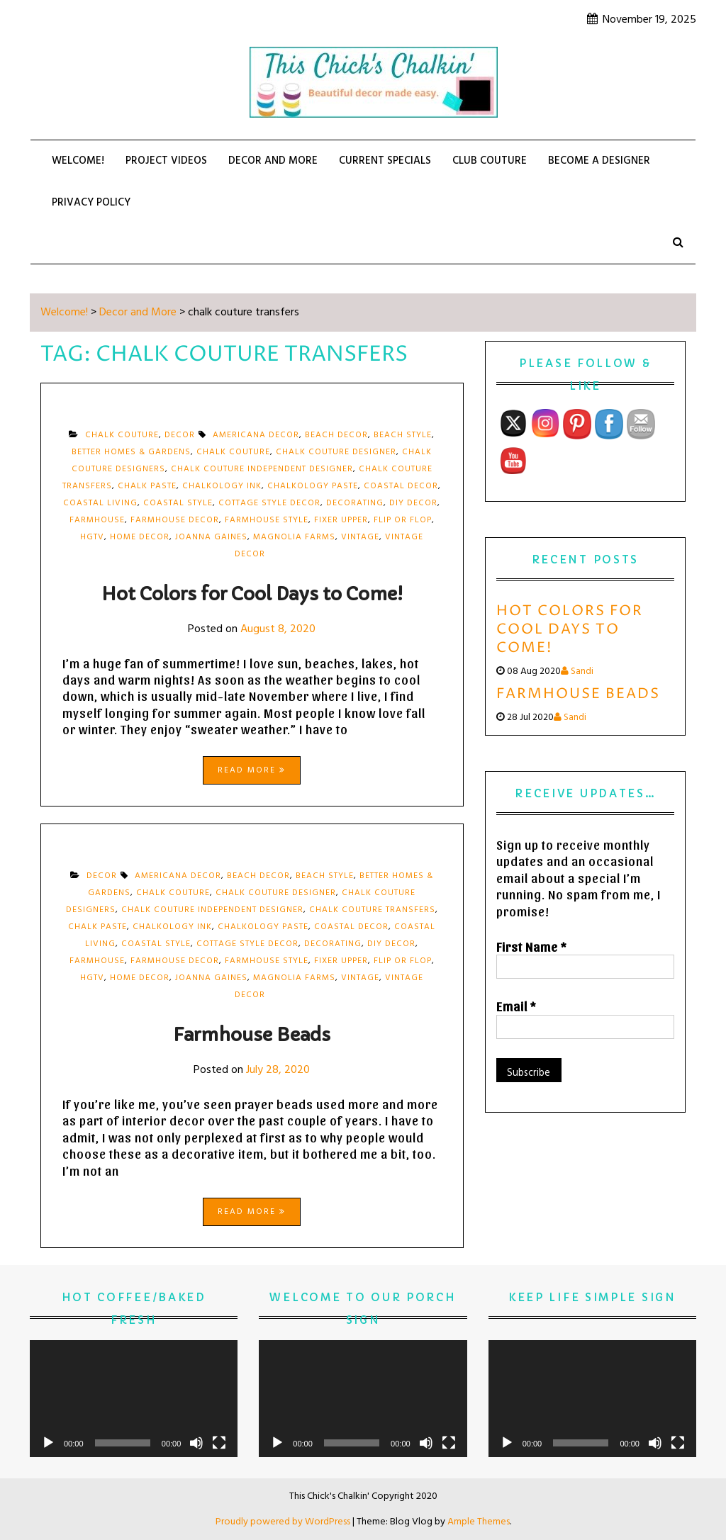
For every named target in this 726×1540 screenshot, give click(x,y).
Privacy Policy (91, 202)
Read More (252, 770)
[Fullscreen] (219, 1443)
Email (516, 1006)
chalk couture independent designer (262, 469)
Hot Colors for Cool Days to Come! (252, 594)
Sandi (577, 671)
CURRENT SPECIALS (385, 160)
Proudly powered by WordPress (284, 1522)
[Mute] (196, 1443)
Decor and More (273, 160)
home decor (139, 537)
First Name (531, 946)
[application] (134, 1398)
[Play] (48, 1443)
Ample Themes (478, 1522)
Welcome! (78, 160)
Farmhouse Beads (251, 1035)
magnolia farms (294, 537)
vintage (360, 537)
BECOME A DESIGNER (599, 160)
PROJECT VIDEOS (166, 160)
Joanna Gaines (211, 537)
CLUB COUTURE (489, 160)
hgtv (92, 537)
